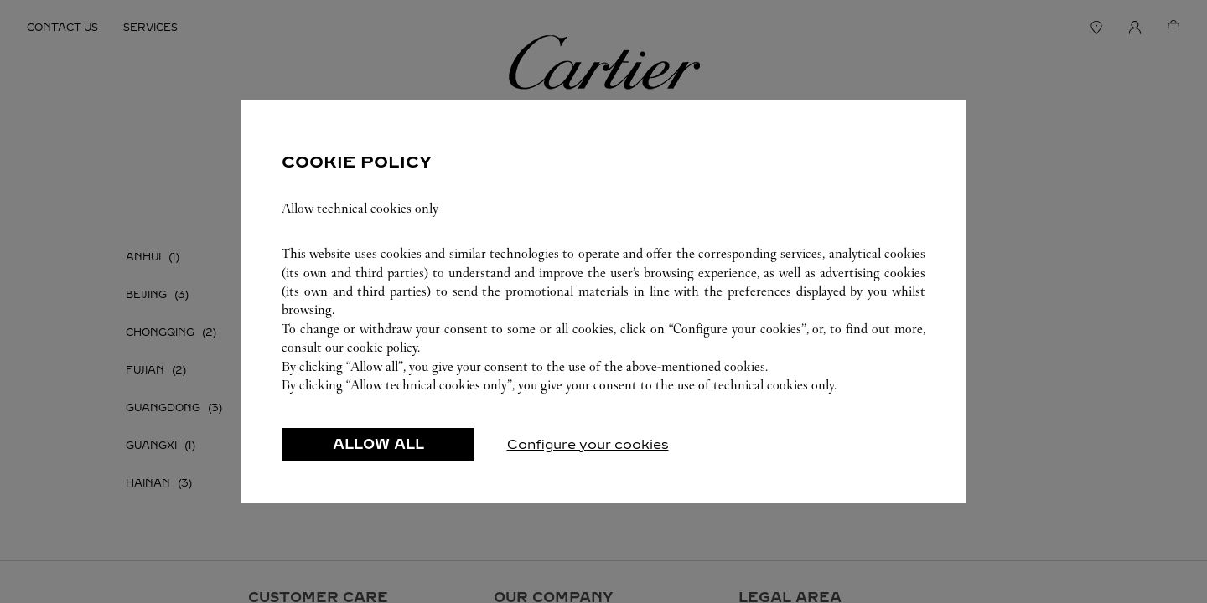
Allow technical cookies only (360, 217)
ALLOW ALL (378, 453)
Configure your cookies (588, 453)
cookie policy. (383, 356)
